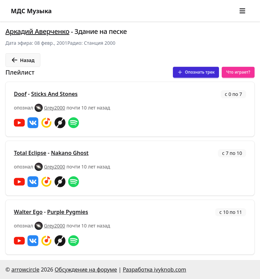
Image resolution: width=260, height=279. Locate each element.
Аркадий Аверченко (37, 31)
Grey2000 (54, 107)
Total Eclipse (30, 153)
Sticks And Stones (54, 94)
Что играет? (238, 72)
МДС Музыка (31, 11)
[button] (242, 11)
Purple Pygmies (67, 212)
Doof (20, 94)
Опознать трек (196, 72)
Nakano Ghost (69, 153)
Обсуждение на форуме (86, 269)
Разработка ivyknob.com (154, 269)
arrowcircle (25, 269)
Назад (23, 60)
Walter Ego (28, 212)
